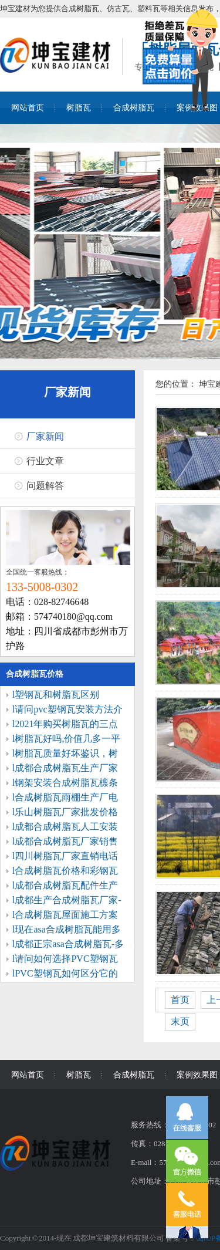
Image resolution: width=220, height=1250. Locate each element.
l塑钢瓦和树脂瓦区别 (55, 695)
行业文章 (45, 461)
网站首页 (27, 107)
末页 (180, 1021)
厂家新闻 (67, 392)
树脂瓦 (78, 107)
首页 (180, 1000)
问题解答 (45, 486)
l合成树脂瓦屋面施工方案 (65, 915)
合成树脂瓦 (133, 107)
